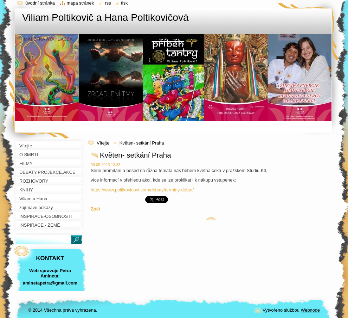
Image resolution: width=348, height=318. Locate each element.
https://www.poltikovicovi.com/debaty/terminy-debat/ (142, 189)
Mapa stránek (80, 3)
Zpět (95, 209)
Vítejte (103, 143)
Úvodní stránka (40, 3)
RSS (108, 3)
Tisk (124, 3)
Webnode (310, 310)
